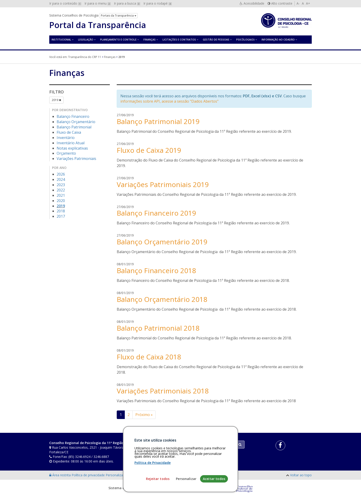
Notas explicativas (72, 148)
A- (298, 3)
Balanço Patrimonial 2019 (158, 121)
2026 (61, 174)
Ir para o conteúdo (65, 3)
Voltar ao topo (301, 475)
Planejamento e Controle (118, 39)
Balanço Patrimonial (74, 127)
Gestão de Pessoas (216, 39)
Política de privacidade (89, 475)
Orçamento (66, 153)
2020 (61, 200)
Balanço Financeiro (73, 116)
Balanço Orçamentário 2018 (162, 299)
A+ (308, 3)
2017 (61, 216)
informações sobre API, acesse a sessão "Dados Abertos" (169, 101)
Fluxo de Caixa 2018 (149, 356)
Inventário (66, 137)
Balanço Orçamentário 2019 (162, 241)
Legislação (85, 39)
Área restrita (60, 475)
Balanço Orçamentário (76, 121)
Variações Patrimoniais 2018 (163, 391)
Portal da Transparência (97, 25)
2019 (56, 100)
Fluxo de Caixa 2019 (149, 150)
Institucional (61, 39)
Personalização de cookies (126, 475)
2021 (61, 195)
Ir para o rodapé (157, 3)
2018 (61, 211)
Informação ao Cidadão (278, 39)
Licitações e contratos (179, 39)
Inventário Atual (70, 142)
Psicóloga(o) (245, 39)
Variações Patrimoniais (76, 158)
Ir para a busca (127, 3)
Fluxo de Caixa (69, 132)
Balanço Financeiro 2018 (156, 270)
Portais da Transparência (118, 15)
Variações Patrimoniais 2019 (163, 184)
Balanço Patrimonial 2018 (158, 328)
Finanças (149, 39)
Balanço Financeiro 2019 (156, 213)
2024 (61, 179)
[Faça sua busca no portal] (199, 444)
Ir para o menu (97, 3)
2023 (61, 184)
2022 (61, 190)
